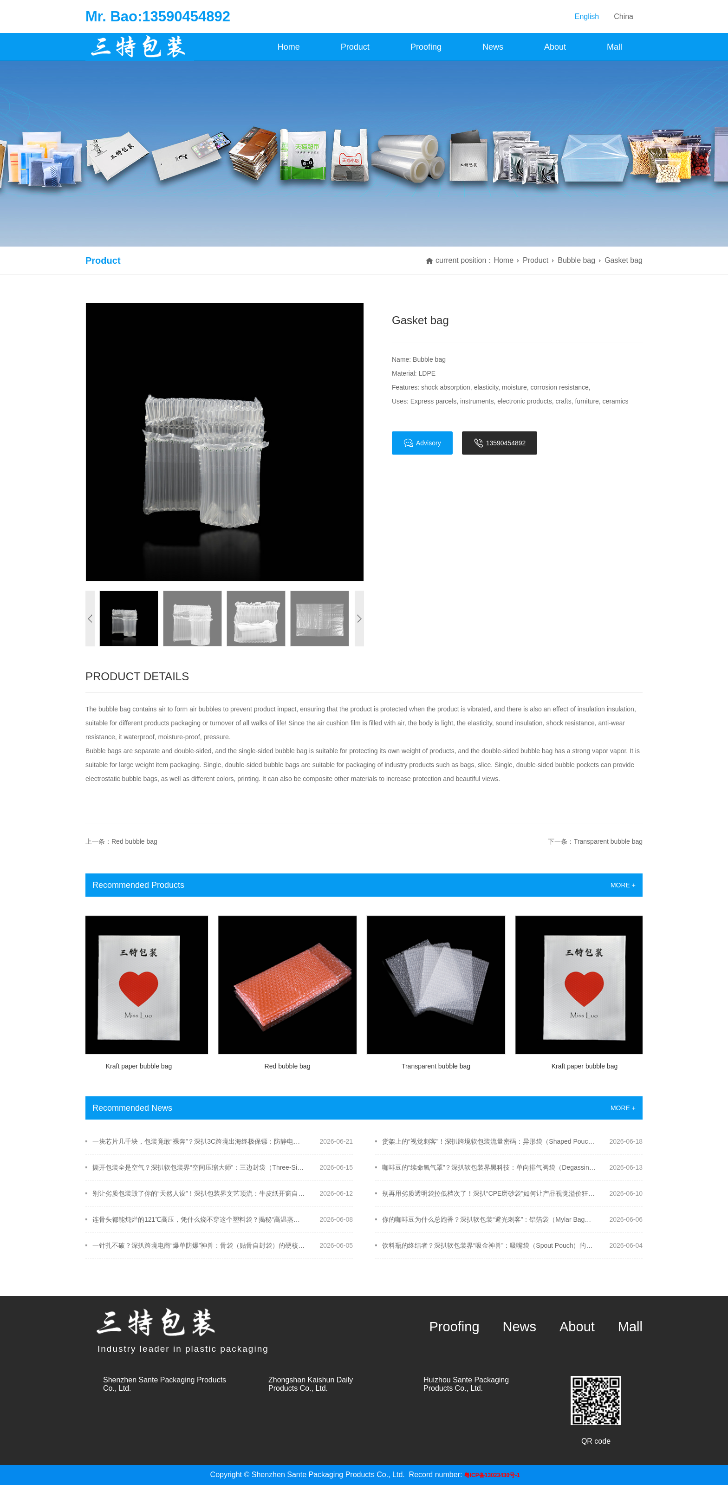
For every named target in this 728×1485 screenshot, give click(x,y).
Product (355, 47)
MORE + (623, 885)
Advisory (422, 443)
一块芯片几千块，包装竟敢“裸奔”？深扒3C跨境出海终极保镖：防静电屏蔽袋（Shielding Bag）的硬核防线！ (199, 1141)
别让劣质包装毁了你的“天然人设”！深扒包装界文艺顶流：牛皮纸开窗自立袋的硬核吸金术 (199, 1193)
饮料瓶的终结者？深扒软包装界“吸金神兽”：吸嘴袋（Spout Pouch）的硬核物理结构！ (489, 1245)
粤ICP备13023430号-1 (492, 1475)
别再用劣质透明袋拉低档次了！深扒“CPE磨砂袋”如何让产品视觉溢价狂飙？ (489, 1193)
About (555, 47)
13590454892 (500, 443)
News (492, 47)
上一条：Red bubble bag (121, 841)
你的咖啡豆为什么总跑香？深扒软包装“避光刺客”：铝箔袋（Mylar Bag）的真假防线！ (489, 1219)
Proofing (426, 47)
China (623, 16)
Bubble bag (576, 260)
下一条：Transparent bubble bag (595, 841)
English (587, 16)
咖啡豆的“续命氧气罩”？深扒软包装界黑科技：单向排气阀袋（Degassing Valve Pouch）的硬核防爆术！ (489, 1167)
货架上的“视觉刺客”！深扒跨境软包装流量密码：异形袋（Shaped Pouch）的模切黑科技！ (489, 1141)
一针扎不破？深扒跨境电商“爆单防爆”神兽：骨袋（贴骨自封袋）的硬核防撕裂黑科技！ (199, 1245)
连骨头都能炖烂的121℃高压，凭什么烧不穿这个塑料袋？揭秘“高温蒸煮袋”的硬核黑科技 (199, 1219)
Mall (614, 47)
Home (289, 47)
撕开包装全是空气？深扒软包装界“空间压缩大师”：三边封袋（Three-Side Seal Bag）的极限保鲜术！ (199, 1167)
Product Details (137, 676)
